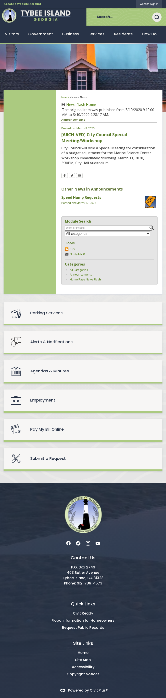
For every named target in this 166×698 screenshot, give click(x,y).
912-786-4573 (89, 583)
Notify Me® (77, 254)
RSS (72, 249)
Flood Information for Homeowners (83, 620)
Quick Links (83, 604)
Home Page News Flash (85, 279)
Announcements (81, 274)
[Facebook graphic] (68, 543)
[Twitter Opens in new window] (72, 176)
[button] (159, 17)
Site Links (83, 643)
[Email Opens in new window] (79, 176)
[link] (149, 4)
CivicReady (83, 613)
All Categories (79, 270)
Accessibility (83, 667)
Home (65, 97)
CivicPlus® (99, 690)
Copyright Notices (83, 674)
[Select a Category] (107, 233)
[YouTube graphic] (98, 543)
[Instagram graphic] (88, 543)
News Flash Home (81, 104)
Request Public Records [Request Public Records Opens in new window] (83, 627)
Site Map (83, 659)
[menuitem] (12, 34)
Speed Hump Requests (81, 197)
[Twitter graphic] (78, 543)
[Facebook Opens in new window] (64, 176)
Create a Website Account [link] (22, 4)
